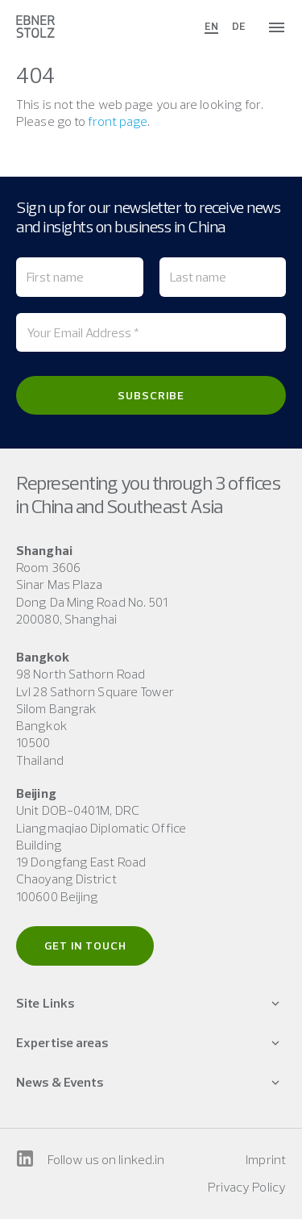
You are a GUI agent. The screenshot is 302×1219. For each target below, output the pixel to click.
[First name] (79, 276)
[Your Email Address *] (151, 332)
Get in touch (85, 945)
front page (117, 121)
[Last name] (223, 276)
